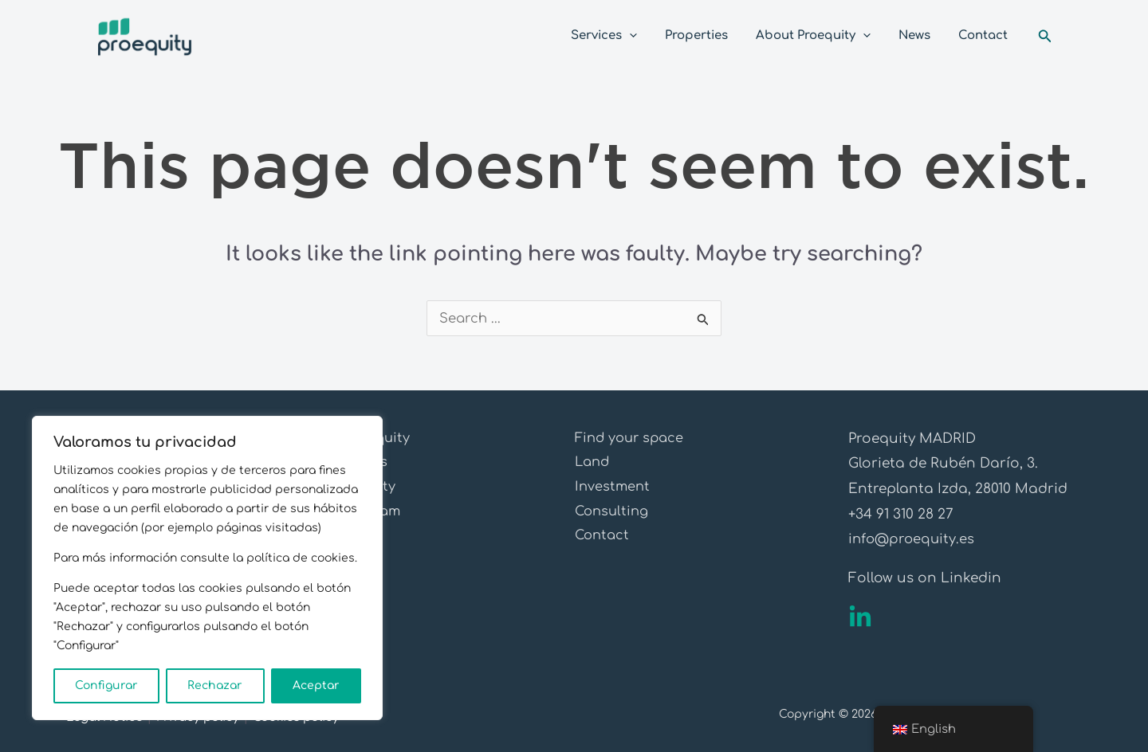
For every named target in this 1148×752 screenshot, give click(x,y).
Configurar (106, 685)
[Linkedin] (860, 617)
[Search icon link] (1045, 36)
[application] (647, 36)
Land (593, 463)
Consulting (614, 514)
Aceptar (316, 685)
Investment (613, 488)
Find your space (632, 438)
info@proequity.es (913, 538)
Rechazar (214, 685)
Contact (603, 538)
